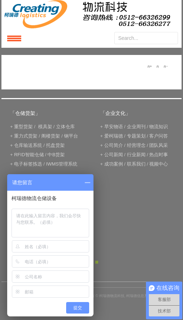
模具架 (45, 126)
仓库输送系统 (28, 145)
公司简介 (113, 145)
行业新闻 (136, 154)
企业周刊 (136, 126)
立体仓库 (65, 126)
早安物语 (113, 126)
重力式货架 (25, 136)
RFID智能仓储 (29, 154)
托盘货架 (55, 145)
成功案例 (113, 164)
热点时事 (158, 154)
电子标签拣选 (28, 164)
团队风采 (158, 145)
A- (165, 66)
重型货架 (23, 126)
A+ (150, 66)
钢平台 (71, 136)
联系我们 (136, 164)
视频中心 (158, 164)
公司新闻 (113, 154)
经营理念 (136, 145)
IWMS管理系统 (61, 164)
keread (91, 14)
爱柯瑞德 (113, 136)
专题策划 (136, 136)
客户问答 (158, 136)
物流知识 (158, 126)
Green (96, 262)
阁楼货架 (50, 136)
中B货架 (56, 154)
